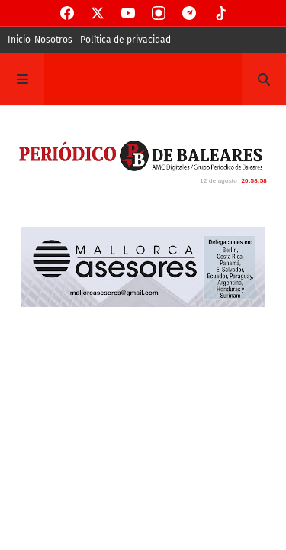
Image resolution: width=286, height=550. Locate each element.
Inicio (19, 39)
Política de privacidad (125, 39)
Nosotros (53, 39)
